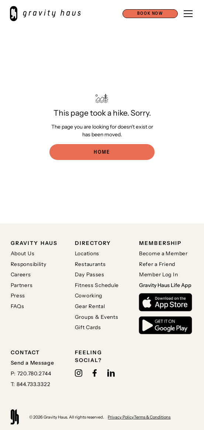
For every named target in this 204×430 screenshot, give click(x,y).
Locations (87, 253)
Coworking (88, 295)
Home (102, 152)
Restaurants (90, 264)
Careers (21, 274)
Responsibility (28, 264)
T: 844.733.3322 (31, 384)
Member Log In (158, 274)
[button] (150, 13)
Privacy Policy (121, 417)
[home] (49, 13)
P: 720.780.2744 (31, 373)
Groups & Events (96, 317)
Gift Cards (88, 327)
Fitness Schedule (97, 285)
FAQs (17, 306)
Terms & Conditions (152, 417)
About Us (23, 253)
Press (18, 295)
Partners (22, 285)
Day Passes (89, 274)
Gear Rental (90, 306)
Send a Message (32, 362)
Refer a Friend (157, 264)
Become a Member (163, 253)
